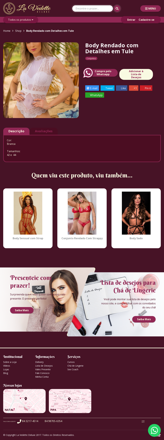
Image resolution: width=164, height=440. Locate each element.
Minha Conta (42, 376)
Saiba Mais (22, 310)
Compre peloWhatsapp (98, 73)
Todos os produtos (20, 19)
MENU (150, 8)
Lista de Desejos (44, 365)
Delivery (39, 362)
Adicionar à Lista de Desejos (136, 74)
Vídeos (6, 365)
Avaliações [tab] (44, 131)
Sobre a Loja (9, 362)
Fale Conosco (42, 373)
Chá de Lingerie (75, 365)
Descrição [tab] (16, 131)
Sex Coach (72, 369)
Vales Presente (43, 369)
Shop (18, 31)
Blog (5, 373)
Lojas (6, 369)
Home (6, 31)
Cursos (71, 362)
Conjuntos (91, 58)
